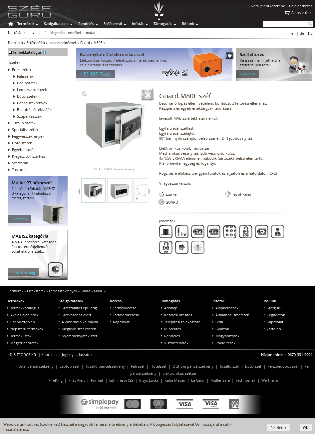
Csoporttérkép (21, 321)
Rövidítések (223, 342)
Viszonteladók (174, 342)
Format (97, 380)
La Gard (197, 380)
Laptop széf (70, 366)
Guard (85, 43)
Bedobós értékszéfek (35, 109)
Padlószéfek (27, 82)
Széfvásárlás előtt (75, 314)
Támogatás (163, 23)
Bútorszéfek (27, 96)
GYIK (217, 321)
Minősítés (171, 328)
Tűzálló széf (229, 366)
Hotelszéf (158, 366)
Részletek (278, 427)
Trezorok (19, 169)
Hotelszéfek (22, 142)
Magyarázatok (225, 335)
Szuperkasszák (29, 116)
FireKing (56, 380)
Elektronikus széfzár (179, 373)
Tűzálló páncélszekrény (105, 366)
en (293, 33)
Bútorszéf (253, 366)
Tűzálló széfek (24, 122)
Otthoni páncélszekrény (192, 366)
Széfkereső (113, 23)
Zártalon (272, 328)
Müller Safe (220, 380)
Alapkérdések (225, 307)
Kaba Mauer (174, 380)
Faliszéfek (25, 76)
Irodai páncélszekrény (35, 366)
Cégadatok (274, 314)
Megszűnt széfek (23, 342)
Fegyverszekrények (28, 136)
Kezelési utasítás (176, 314)
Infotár (138, 23)
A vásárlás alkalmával (78, 321)
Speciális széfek (25, 129)
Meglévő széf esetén (77, 328)
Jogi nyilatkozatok (77, 354)
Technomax (245, 380)
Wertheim (269, 380)
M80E (98, 43)
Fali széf (138, 366)
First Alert (77, 380)
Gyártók (220, 328)
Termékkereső (123, 307)
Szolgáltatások (56, 23)
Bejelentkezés (300, 5)
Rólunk (188, 23)
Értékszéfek (36, 43)
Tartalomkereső (124, 314)
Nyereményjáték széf (78, 335)
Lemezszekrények (63, 43)
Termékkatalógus (23, 307)
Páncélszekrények (32, 102)
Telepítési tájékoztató (180, 321)
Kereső (116, 300)
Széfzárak (20, 162)
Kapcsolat (120, 321)
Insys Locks (148, 380)
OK (305, 427)
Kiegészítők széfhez (28, 156)
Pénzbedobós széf (283, 366)
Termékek (25, 23)
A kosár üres (301, 12)
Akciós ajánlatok (22, 314)
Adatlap (169, 307)
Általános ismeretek (230, 314)
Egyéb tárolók (24, 149)
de (302, 33)
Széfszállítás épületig (78, 307)
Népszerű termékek (25, 328)
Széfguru (273, 307)
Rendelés (86, 23)
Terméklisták (19, 335)
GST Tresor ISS (121, 380)
